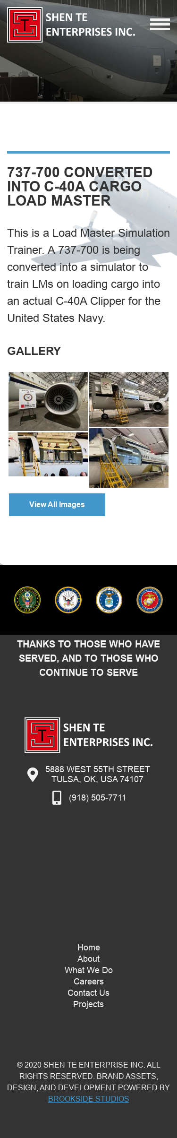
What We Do (89, 970)
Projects (88, 1004)
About (88, 959)
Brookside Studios (88, 1099)
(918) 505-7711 (97, 797)
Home (88, 947)
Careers (89, 981)
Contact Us (88, 993)
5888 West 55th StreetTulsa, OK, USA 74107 (97, 774)
